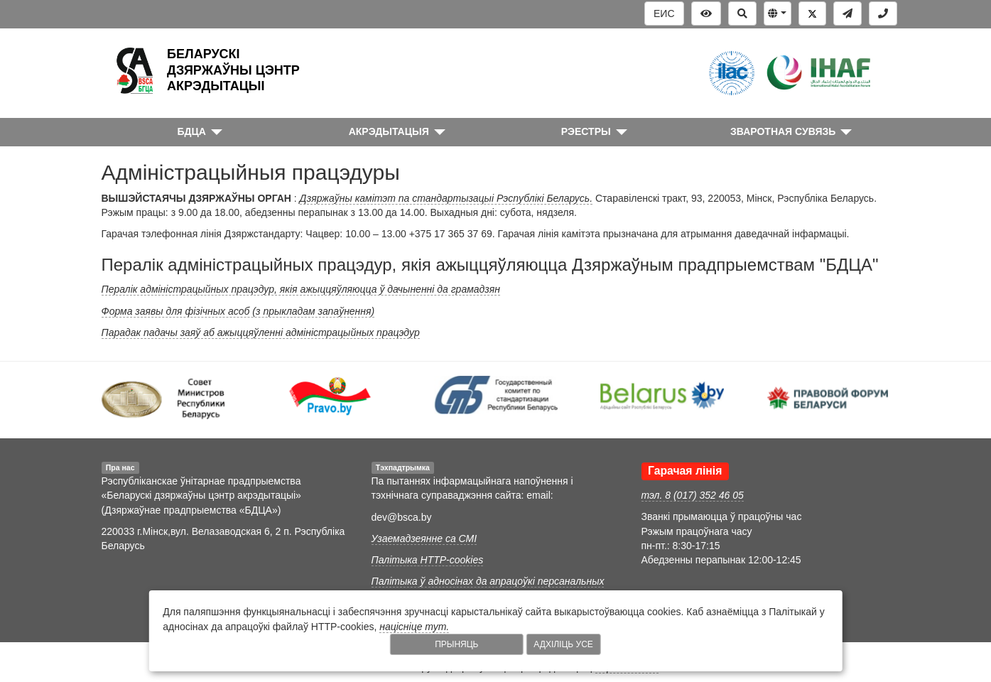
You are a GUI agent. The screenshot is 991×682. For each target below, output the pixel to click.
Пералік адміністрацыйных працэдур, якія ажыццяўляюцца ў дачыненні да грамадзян (301, 289)
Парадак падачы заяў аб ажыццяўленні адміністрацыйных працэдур (261, 332)
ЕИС (664, 13)
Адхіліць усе (563, 644)
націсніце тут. (414, 626)
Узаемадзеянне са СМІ (424, 538)
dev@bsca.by (402, 517)
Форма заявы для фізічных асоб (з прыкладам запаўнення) (238, 311)
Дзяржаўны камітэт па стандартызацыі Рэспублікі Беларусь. (446, 198)
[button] (777, 13)
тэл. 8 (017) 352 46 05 (692, 495)
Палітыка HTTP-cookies (428, 559)
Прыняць (456, 644)
